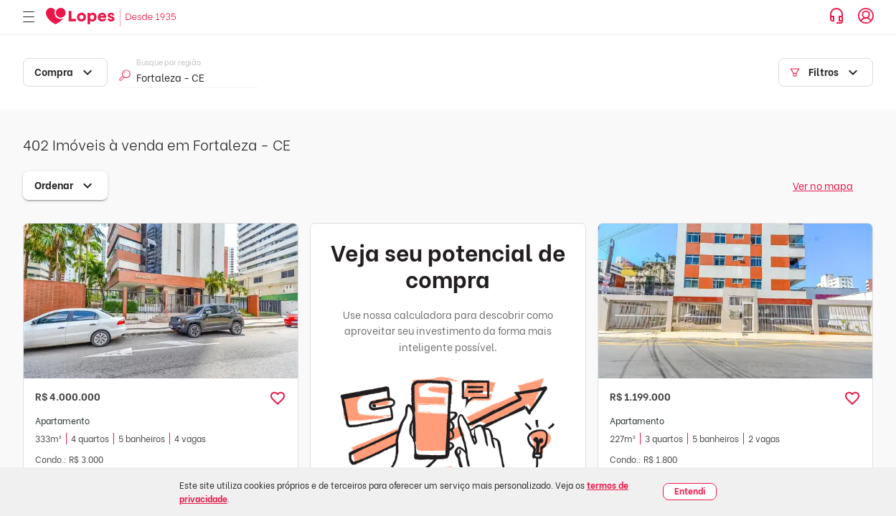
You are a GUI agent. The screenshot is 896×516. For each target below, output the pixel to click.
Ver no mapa (823, 185)
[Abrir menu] (28, 17)
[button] (277, 398)
